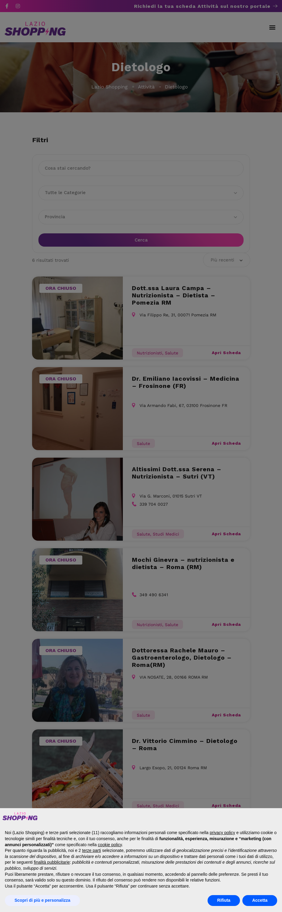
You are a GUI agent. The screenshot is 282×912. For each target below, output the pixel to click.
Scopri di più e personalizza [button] (42, 900)
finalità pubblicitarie (52, 862)
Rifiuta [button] (224, 900)
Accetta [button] (259, 900)
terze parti (91, 850)
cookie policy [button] (110, 844)
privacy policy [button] (222, 832)
